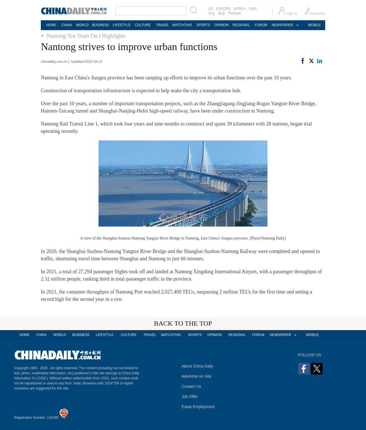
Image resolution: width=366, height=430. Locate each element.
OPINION (222, 25)
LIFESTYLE (121, 25)
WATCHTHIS (182, 25)
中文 (211, 13)
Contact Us (191, 386)
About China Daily (197, 366)
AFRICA (239, 9)
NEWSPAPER (282, 25)
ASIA (252, 9)
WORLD (82, 25)
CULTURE (143, 25)
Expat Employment (198, 406)
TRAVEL (162, 25)
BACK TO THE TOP (183, 323)
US (210, 9)
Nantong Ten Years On (72, 36)
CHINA (66, 25)
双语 (221, 13)
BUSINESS (100, 25)
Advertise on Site (196, 376)
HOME (51, 25)
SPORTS (203, 25)
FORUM (261, 25)
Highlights (114, 36)
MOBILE (314, 25)
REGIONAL (241, 25)
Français (234, 13)
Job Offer (190, 396)
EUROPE (223, 9)
